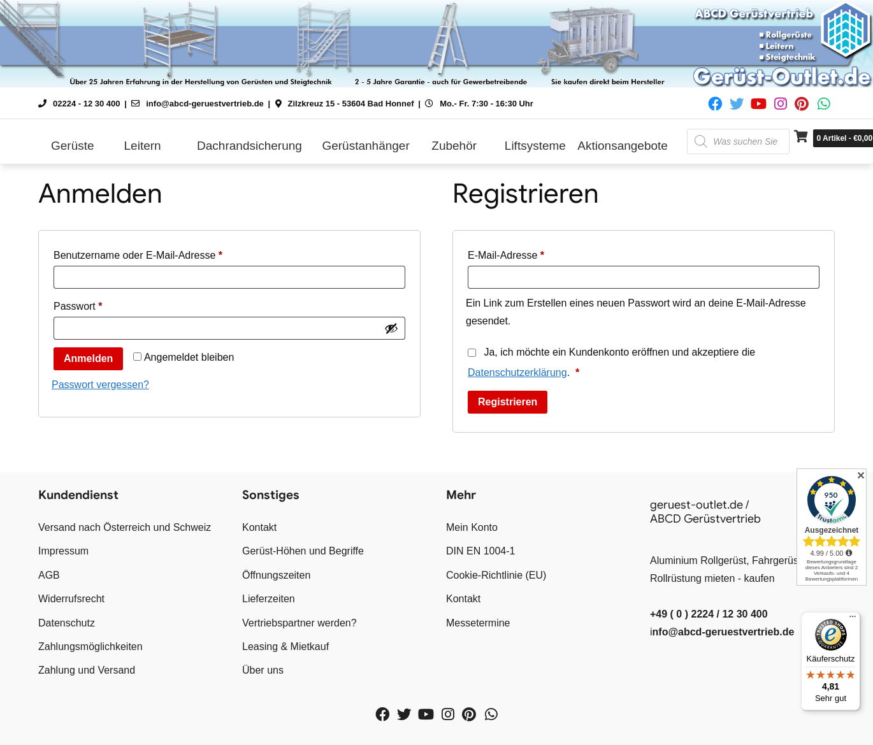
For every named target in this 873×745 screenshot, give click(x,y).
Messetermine (478, 623)
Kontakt (259, 527)
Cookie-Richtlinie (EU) (496, 575)
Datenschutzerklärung (517, 372)
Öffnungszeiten (276, 575)
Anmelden (88, 358)
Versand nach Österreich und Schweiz (124, 527)
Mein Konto (472, 527)
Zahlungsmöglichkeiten (90, 646)
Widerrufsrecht (71, 598)
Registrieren (507, 401)
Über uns (263, 670)
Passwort (104, 304)
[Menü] (852, 619)
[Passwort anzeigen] (391, 328)
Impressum (63, 551)
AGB (49, 575)
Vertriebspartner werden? (299, 623)
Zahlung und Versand (86, 670)
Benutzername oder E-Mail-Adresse (164, 253)
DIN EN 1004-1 (481, 551)
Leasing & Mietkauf (285, 646)
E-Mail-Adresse (532, 253)
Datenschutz (66, 623)
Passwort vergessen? (100, 384)
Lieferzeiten (268, 598)
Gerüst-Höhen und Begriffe (303, 551)
